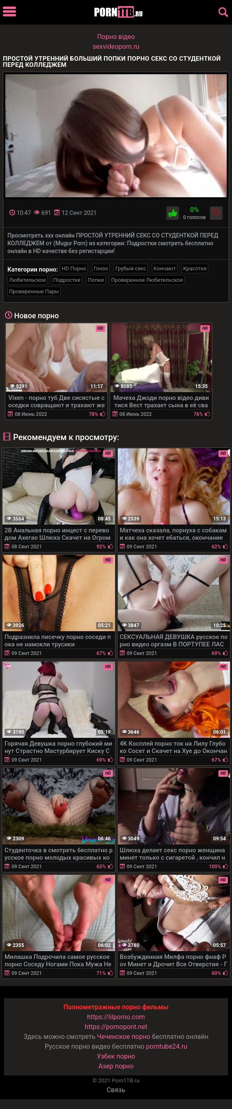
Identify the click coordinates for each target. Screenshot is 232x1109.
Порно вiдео (116, 37)
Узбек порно (116, 1056)
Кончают (165, 268)
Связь (116, 1090)
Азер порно (116, 1066)
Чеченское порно (123, 1037)
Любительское (27, 280)
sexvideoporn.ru (116, 46)
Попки (96, 280)
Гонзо (101, 268)
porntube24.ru (166, 1046)
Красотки (195, 268)
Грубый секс (130, 268)
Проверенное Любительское (147, 280)
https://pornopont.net (116, 1027)
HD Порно (74, 268)
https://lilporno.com (116, 1017)
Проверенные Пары (34, 291)
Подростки (66, 280)
